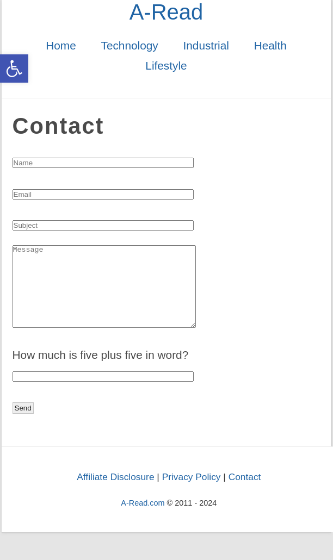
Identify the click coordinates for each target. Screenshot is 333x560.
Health (270, 45)
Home (61, 45)
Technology (129, 45)
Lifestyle (166, 65)
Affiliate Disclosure (115, 493)
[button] (14, 68)
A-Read (166, 12)
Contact (245, 493)
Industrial (206, 45)
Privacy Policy (191, 493)
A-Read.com (142, 519)
